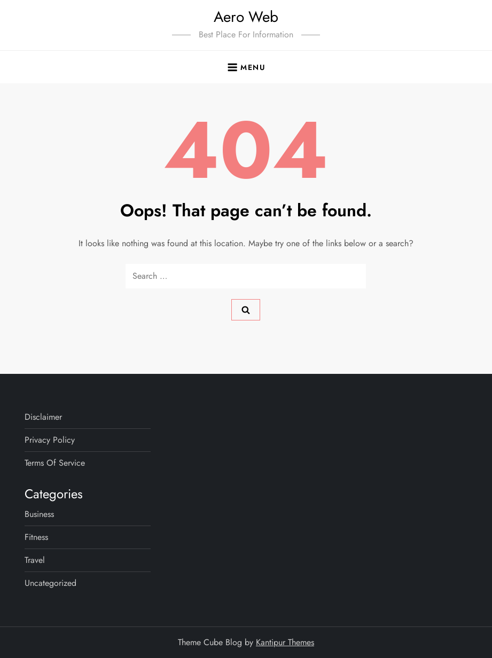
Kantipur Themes (285, 642)
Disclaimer (43, 417)
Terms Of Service (55, 463)
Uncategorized (50, 583)
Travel (35, 560)
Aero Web (246, 17)
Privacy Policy (50, 440)
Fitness (36, 537)
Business (39, 514)
